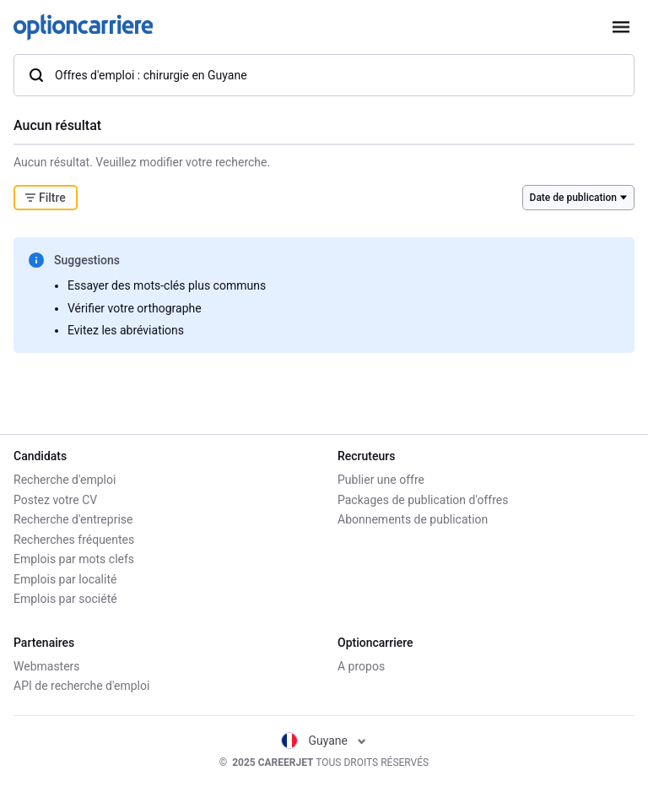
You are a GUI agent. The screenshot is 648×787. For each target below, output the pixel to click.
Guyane (323, 740)
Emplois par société (65, 598)
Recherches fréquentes (74, 539)
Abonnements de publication (413, 519)
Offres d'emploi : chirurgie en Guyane (137, 75)
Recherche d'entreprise (73, 519)
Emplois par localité (65, 579)
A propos (361, 666)
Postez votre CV (55, 500)
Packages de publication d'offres (423, 500)
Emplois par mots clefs (74, 559)
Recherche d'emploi (65, 479)
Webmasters (47, 666)
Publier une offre (381, 479)
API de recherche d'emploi (81, 685)
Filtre (45, 197)
